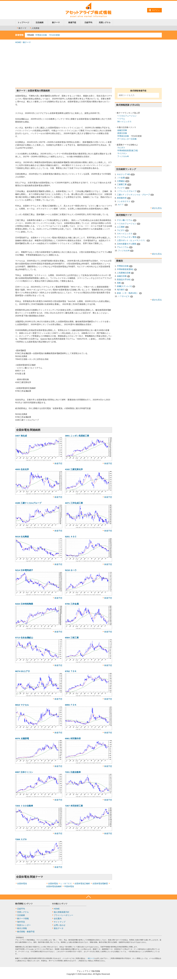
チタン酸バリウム (124, 220)
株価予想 (72, 22)
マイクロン (122, 153)
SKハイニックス (124, 121)
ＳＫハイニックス (124, 233)
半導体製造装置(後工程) (127, 150)
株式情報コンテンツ (24, 904)
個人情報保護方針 (61, 912)
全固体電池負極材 (54, 886)
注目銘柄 (39, 22)
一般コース (90, 958)
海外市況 (21, 922)
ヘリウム (121, 119)
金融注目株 (122, 130)
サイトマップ (59, 922)
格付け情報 (22, 928)
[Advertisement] (88, 66)
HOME (18, 42)
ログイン (156, 10)
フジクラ (121, 188)
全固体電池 (22, 883)
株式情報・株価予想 (26, 931)
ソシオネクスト (124, 201)
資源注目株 (122, 133)
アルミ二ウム (123, 247)
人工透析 (121, 227)
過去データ (58, 928)
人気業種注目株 (124, 273)
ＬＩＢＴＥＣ (66, 883)
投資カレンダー (24, 925)
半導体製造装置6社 (125, 269)
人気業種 (34, 28)
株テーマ (56, 22)
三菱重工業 (122, 184)
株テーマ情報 (23, 918)
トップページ (23, 22)
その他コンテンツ (59, 904)
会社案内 (58, 918)
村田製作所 (122, 198)
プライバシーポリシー (63, 915)
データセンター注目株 (127, 139)
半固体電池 (69, 886)
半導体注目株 (123, 136)
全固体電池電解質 (100, 883)
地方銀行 (121, 289)
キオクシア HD (123, 174)
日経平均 (88, 22)
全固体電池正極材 (82, 883)
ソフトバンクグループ (126, 191)
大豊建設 (121, 181)
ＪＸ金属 (121, 178)
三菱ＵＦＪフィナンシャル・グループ (133, 194)
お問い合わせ (59, 925)
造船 (119, 283)
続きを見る (157, 208)
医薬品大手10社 (124, 279)
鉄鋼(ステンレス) (124, 286)
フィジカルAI (123, 156)
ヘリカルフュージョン (127, 116)
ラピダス (121, 147)
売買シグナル (104, 22)
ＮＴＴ (121, 205)
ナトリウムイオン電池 (126, 237)
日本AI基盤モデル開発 (126, 244)
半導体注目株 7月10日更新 (47, 35)
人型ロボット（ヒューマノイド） (131, 240)
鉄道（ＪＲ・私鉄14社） (128, 293)
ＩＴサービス (124, 296)
